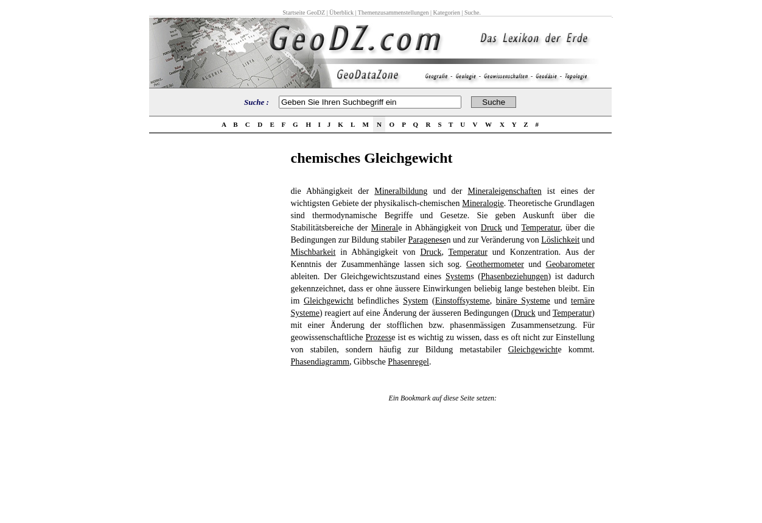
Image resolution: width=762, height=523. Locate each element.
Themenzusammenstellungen (393, 12)
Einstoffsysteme (462, 300)
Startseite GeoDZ (303, 12)
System (458, 276)
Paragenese (427, 239)
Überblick (341, 12)
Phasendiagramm (320, 361)
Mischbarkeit (313, 252)
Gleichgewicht (329, 300)
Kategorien (446, 12)
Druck (491, 227)
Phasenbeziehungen (514, 276)
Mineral (384, 227)
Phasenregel (408, 361)
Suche (471, 12)
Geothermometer (495, 264)
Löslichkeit (560, 239)
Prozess (379, 337)
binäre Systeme (523, 300)
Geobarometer (570, 264)
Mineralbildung (400, 191)
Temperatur (541, 227)
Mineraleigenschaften (504, 191)
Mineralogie (482, 203)
